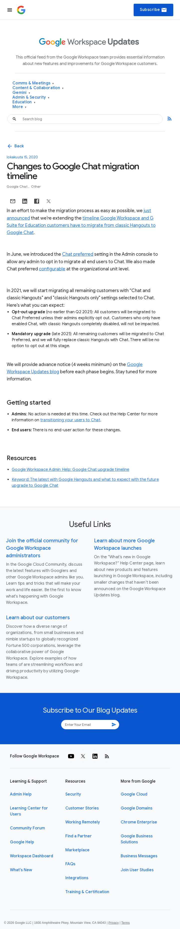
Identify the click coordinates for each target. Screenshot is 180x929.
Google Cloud (134, 794)
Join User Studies (137, 869)
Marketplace (77, 850)
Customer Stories (82, 808)
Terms (125, 923)
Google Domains (136, 808)
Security (73, 794)
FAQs (70, 864)
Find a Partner (78, 836)
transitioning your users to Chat (70, 420)
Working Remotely (82, 822)
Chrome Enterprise (139, 822)
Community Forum (27, 828)
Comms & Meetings (33, 83)
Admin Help (21, 794)
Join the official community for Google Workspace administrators (42, 548)
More (19, 107)
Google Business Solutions (137, 839)
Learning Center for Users (29, 811)
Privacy (113, 923)
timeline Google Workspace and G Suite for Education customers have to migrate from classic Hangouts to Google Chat (81, 225)
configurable (52, 269)
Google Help (22, 842)
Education (23, 102)
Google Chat (17, 187)
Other (36, 187)
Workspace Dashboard (31, 856)
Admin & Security (31, 97)
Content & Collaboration (38, 88)
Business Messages (139, 856)
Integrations (76, 877)
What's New (21, 869)
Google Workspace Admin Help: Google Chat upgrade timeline (70, 469)
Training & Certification (87, 891)
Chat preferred (77, 254)
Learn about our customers (38, 618)
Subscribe (153, 10)
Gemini (21, 92)
